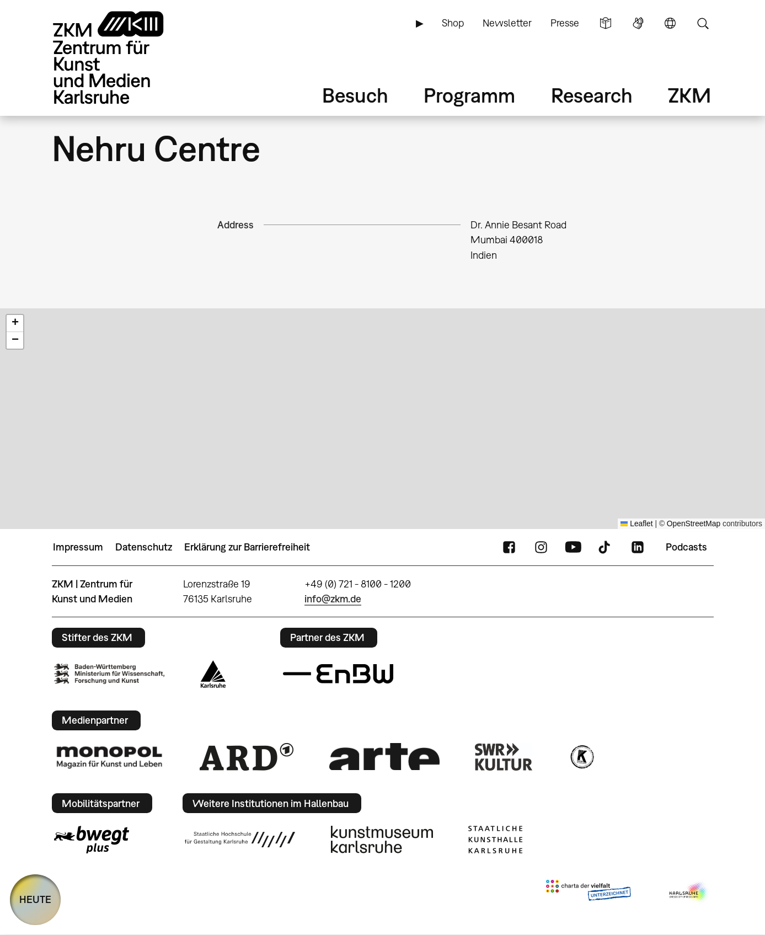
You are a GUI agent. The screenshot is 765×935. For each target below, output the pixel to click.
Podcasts (686, 547)
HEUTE (35, 899)
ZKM (689, 95)
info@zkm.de (332, 599)
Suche (703, 23)
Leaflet (636, 524)
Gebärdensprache (638, 23)
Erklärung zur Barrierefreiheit (247, 547)
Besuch (355, 95)
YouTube (573, 547)
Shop (453, 23)
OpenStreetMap (693, 524)
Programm (469, 95)
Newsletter (507, 23)
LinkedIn (638, 547)
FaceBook (509, 547)
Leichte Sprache (606, 23)
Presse (564, 23)
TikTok (606, 547)
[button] (15, 323)
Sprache (670, 23)
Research (592, 95)
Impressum (78, 547)
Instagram (541, 547)
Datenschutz (143, 547)
